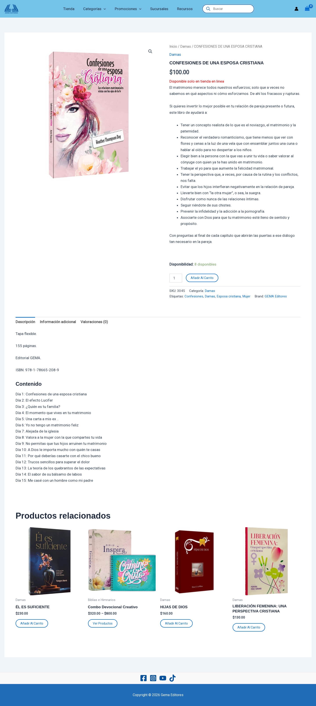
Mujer (246, 296)
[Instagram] (153, 678)
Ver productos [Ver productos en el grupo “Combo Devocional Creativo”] (103, 623)
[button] (105, 9)
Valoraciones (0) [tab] (94, 322)
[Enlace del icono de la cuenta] (296, 9)
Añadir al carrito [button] (31, 623)
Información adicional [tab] (58, 322)
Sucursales (158, 9)
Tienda (71, 9)
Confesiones (194, 296)
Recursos (182, 9)
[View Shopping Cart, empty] (307, 9)
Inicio (173, 46)
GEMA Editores (276, 296)
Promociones (128, 9)
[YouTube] (162, 678)
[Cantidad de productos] (175, 278)
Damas (185, 46)
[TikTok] (172, 678)
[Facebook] (143, 678)
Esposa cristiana (229, 296)
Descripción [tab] (25, 322)
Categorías (95, 9)
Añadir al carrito (202, 278)
